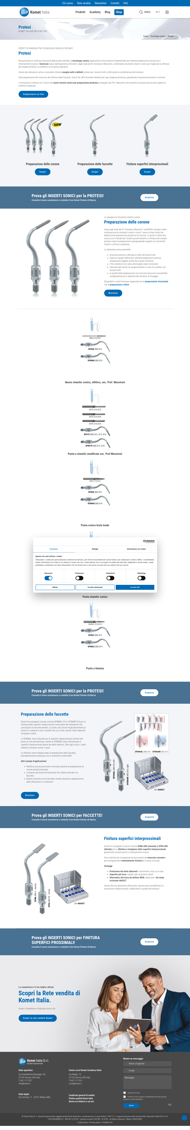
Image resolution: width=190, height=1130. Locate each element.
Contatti (115, 3)
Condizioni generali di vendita (83, 1099)
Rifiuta (55, 588)
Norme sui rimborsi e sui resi (82, 1105)
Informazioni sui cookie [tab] (136, 549)
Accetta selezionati (94, 588)
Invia (131, 1109)
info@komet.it (25, 1087)
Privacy (137, 1097)
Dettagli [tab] (95, 549)
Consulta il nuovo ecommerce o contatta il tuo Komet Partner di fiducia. (65, 201)
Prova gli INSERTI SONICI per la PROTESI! (69, 196)
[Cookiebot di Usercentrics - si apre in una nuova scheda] (142, 541)
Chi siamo (67, 3)
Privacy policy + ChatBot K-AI (101, 1126)
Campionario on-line (33, 94)
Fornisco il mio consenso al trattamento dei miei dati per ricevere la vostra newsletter (145, 1102)
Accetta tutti (135, 588)
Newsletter (101, 3)
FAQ (125, 3)
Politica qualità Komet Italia (82, 1102)
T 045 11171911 (26, 1084)
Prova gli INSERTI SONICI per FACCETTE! (68, 819)
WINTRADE (137, 1123)
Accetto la (133, 1097)
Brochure (113, 295)
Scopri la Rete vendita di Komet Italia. (53, 1000)
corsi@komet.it (76, 1087)
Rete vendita (84, 3)
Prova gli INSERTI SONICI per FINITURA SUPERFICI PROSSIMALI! (67, 944)
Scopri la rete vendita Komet (38, 1023)
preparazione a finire (130, 286)
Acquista (149, 198)
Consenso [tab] (54, 549)
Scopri (42, 172)
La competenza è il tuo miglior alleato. (36, 990)
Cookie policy (82, 1126)
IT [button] (157, 12)
